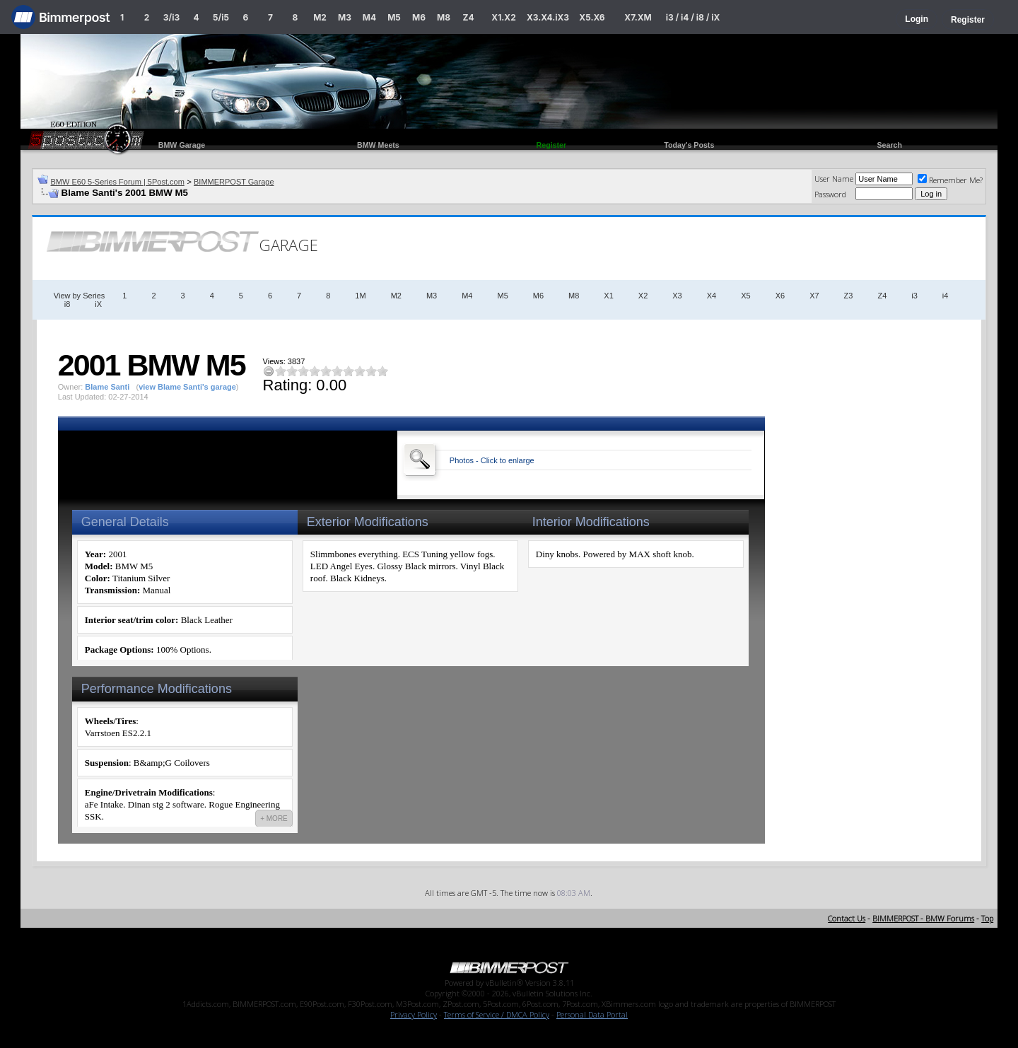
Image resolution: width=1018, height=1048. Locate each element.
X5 (745, 295)
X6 (780, 295)
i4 (945, 295)
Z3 (848, 295)
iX (98, 304)
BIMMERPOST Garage (234, 181)
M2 (320, 17)
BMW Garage (181, 145)
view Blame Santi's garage (187, 387)
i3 (914, 295)
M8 (443, 17)
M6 (419, 17)
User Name (833, 178)
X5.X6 (591, 17)
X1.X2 (503, 17)
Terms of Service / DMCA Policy (496, 1014)
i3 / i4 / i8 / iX (693, 17)
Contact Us (846, 918)
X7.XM (637, 17)
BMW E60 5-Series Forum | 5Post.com (118, 181)
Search (889, 145)
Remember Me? (950, 180)
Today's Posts (689, 145)
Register (968, 20)
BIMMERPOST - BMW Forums (923, 918)
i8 (67, 304)
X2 (643, 295)
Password (830, 194)
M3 (344, 17)
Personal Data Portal (592, 1014)
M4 (369, 17)
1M (360, 295)
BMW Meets (378, 145)
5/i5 (221, 17)
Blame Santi (107, 387)
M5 (394, 17)
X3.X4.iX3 (548, 17)
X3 (676, 295)
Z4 (468, 17)
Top (987, 918)
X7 (814, 295)
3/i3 (171, 17)
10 (382, 371)
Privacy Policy (413, 1014)
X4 (711, 295)
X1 (608, 295)
